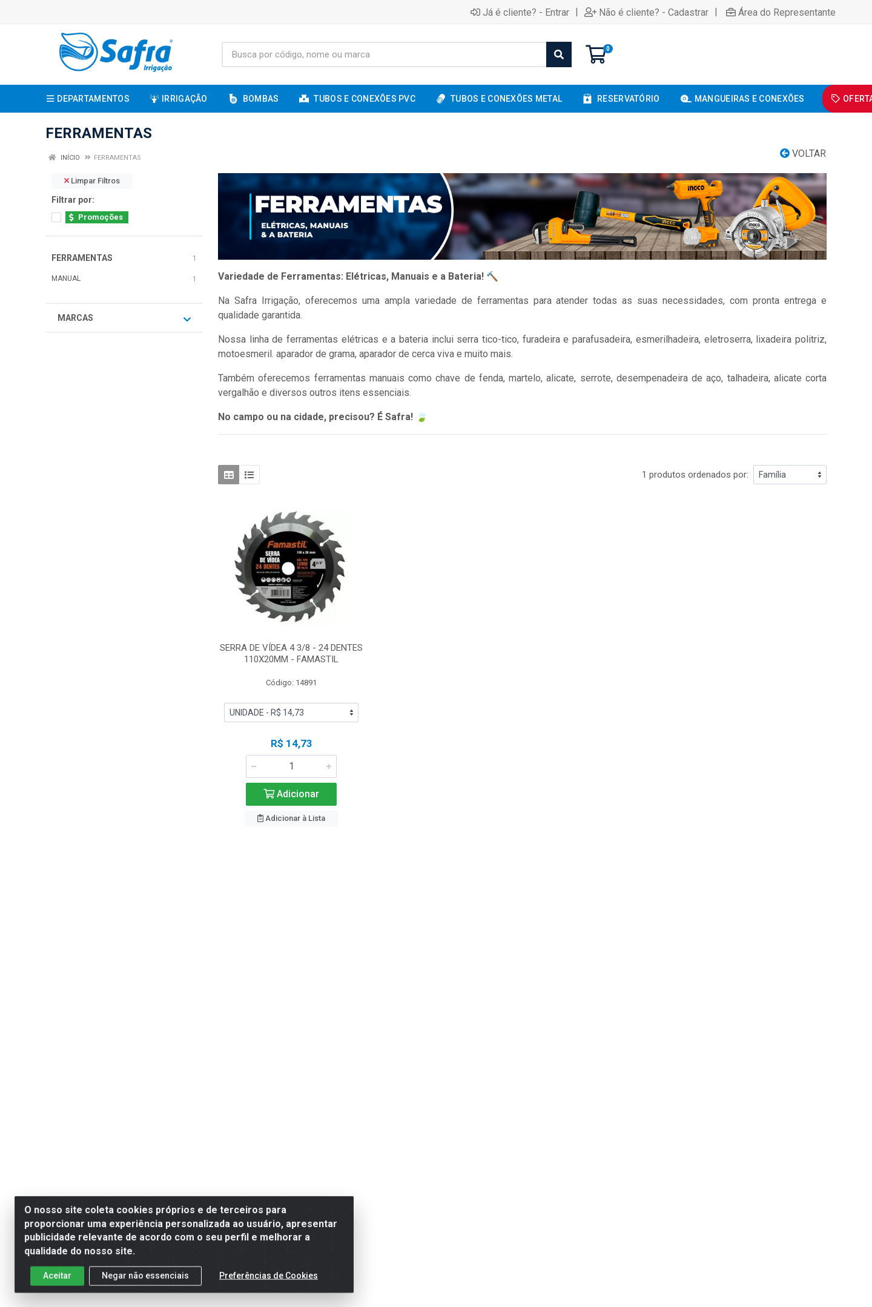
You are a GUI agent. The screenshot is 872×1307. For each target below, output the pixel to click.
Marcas (124, 318)
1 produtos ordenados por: (695, 474)
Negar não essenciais (145, 1286)
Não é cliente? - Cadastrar (646, 12)
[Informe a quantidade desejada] (291, 766)
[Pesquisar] (559, 54)
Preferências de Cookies (268, 1286)
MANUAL (66, 278)
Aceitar (57, 1286)
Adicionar (291, 794)
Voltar (803, 153)
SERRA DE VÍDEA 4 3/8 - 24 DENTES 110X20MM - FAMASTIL (291, 653)
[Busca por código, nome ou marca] (384, 54)
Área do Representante (781, 12)
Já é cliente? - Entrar (520, 12)
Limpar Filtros (92, 180)
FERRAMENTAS (82, 258)
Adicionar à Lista (291, 818)
